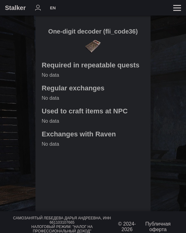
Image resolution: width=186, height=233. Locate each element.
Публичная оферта (157, 226)
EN (53, 8)
